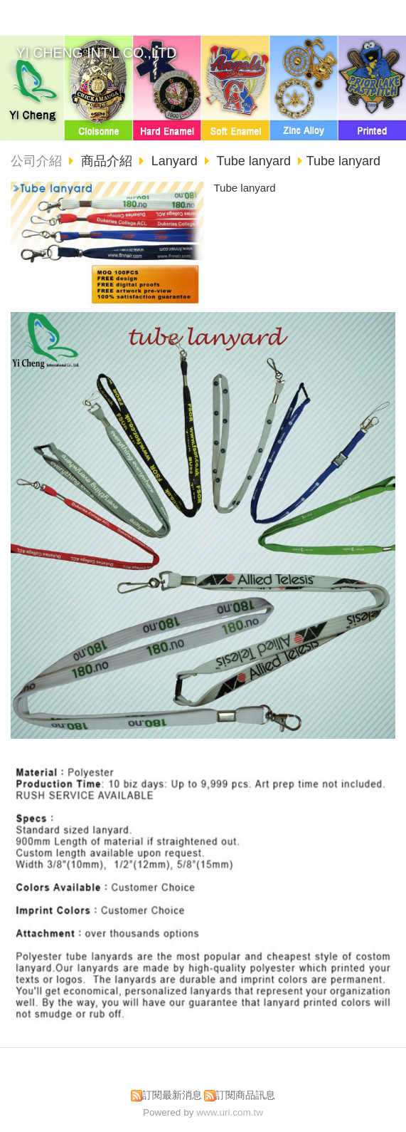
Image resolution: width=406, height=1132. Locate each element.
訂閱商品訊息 (245, 1095)
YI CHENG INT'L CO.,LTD (96, 53)
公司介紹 (36, 161)
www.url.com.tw (229, 1112)
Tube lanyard (254, 161)
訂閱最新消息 (172, 1095)
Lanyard (174, 161)
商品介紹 (108, 161)
